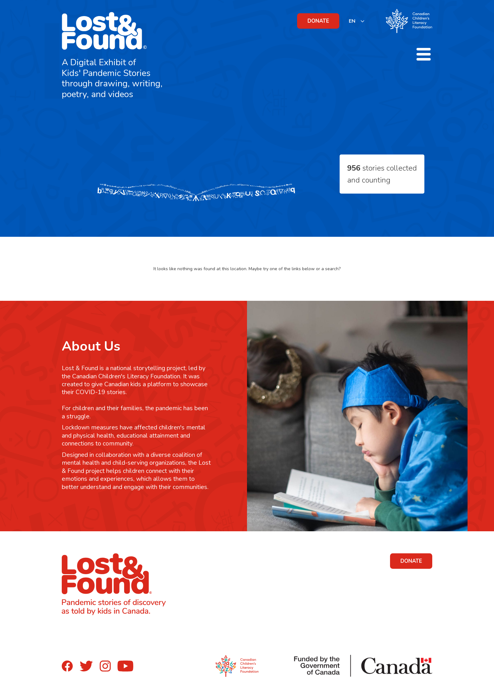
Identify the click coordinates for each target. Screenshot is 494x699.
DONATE (318, 21)
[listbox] (357, 21)
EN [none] (352, 21)
